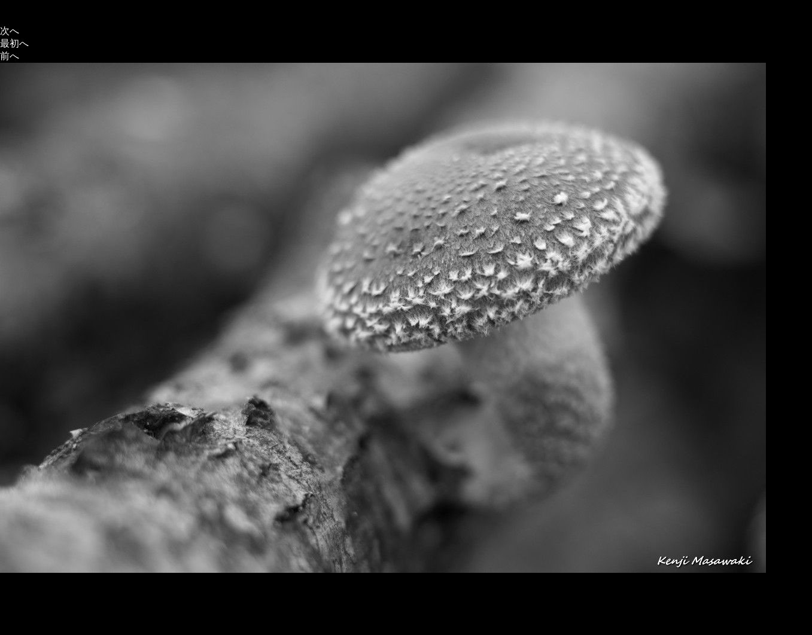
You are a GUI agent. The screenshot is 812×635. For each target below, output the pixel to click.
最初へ (14, 43)
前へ (9, 56)
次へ (9, 31)
